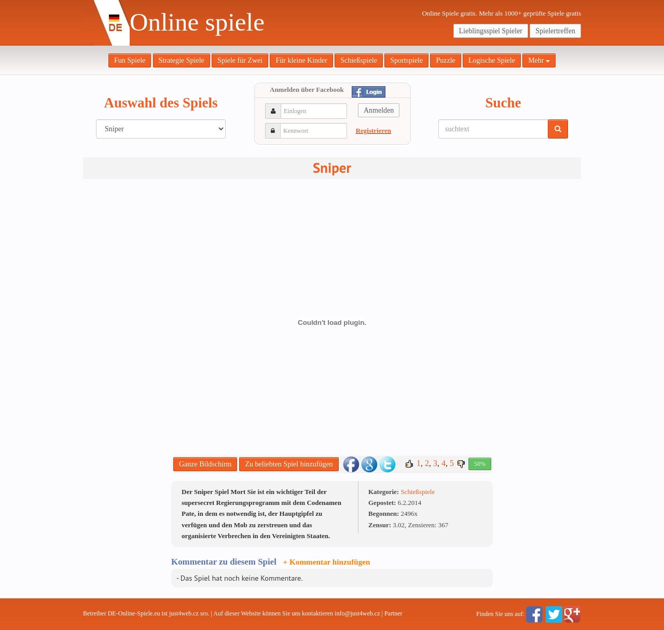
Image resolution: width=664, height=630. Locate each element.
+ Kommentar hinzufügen (326, 561)
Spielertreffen (555, 31)
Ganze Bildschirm (205, 464)
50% (480, 464)
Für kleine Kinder (301, 60)
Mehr (539, 60)
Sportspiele (406, 60)
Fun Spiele (129, 60)
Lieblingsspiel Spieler (490, 31)
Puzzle (445, 60)
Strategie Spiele (181, 60)
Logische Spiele (491, 60)
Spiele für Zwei (239, 60)
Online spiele (197, 22)
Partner (393, 613)
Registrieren (373, 130)
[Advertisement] (124, 342)
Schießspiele (358, 60)
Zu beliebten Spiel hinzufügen (289, 464)
